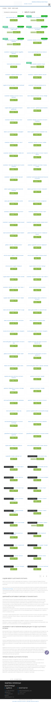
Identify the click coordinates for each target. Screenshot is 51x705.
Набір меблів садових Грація (37, 64)
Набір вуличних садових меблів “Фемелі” (13, 232)
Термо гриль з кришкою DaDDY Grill (37, 456)
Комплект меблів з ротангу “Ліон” (37, 211)
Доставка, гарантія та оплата (19, 701)
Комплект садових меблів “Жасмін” (14, 177)
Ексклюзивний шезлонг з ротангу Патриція (14, 422)
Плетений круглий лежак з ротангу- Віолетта (37, 354)
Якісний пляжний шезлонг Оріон (37, 555)
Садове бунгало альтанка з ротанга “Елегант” (13, 499)
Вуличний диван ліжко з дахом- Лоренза (37, 365)
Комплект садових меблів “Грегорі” (37, 74)
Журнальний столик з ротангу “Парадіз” (13, 566)
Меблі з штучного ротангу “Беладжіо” (13, 131)
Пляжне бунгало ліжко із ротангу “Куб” (14, 488)
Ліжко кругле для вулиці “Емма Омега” (14, 466)
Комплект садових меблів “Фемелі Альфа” (14, 222)
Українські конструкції (8, 588)
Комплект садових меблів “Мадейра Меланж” (13, 52)
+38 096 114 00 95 (28, 3)
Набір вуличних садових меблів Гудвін (37, 17)
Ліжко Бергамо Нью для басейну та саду (13, 310)
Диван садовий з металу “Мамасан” (37, 244)
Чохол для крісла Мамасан (14, 64)
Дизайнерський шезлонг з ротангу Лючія (37, 433)
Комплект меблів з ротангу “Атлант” (37, 498)
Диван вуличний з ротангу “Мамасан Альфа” (37, 233)
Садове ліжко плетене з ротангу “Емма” (13, 298)
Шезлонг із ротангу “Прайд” (37, 388)
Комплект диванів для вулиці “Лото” (13, 211)
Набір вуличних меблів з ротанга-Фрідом (37, 477)
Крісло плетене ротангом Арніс (37, 287)
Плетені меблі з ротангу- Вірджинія (37, 201)
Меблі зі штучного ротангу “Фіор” (37, 488)
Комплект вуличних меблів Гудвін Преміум (14, 40)
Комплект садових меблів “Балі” (13, 74)
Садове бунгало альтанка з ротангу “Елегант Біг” (37, 342)
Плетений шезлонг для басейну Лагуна (37, 466)
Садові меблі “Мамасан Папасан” (13, 445)
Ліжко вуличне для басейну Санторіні (13, 320)
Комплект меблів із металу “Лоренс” (13, 555)
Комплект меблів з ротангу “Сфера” (37, 510)
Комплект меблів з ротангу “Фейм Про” (14, 153)
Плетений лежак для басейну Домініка (14, 400)
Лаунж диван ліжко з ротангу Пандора (37, 331)
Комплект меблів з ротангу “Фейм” (37, 142)
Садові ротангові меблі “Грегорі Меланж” (13, 85)
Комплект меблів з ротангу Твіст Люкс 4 (37, 276)
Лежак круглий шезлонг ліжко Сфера (13, 365)
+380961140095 (22, 692)
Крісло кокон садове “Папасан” (14, 266)
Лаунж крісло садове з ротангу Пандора (13, 331)
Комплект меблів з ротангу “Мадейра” (37, 40)
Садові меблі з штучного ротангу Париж (13, 276)
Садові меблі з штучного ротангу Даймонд (14, 108)
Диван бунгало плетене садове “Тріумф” (37, 545)
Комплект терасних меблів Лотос (37, 85)
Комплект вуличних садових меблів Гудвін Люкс (13, 28)
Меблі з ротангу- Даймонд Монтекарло (37, 107)
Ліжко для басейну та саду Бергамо (37, 310)
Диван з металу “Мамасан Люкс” (13, 244)
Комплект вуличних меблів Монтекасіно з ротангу (37, 177)
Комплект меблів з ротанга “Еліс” (13, 119)
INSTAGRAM (21, 693)
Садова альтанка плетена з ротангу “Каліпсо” (13, 377)
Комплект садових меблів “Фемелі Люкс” (37, 222)
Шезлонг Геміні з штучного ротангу (37, 400)
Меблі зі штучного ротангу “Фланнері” (37, 189)
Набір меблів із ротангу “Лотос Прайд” (37, 95)
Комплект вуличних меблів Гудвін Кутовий (37, 28)
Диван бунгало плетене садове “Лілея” (14, 353)
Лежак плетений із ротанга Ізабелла (37, 421)
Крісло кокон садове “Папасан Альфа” (14, 255)
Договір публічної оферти (33, 701)
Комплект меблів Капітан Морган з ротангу (14, 534)
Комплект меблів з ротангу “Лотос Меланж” (14, 96)
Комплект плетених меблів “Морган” (13, 477)
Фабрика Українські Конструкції (39, 2)
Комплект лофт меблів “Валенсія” (37, 533)
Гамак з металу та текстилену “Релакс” (37, 522)
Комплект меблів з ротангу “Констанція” (13, 522)
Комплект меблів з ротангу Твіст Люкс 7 (13, 287)
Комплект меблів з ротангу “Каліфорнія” (13, 545)
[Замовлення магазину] (13, 12)
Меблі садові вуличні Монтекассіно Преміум (13, 189)
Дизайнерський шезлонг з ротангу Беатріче (13, 434)
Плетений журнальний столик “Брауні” (37, 445)
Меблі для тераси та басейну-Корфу (13, 201)
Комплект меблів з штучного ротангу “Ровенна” (37, 120)
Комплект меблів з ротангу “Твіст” (14, 142)
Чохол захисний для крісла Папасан (37, 52)
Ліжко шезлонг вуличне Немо (37, 320)
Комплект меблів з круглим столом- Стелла (37, 165)
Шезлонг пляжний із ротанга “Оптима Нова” (14, 389)
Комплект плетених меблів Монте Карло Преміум (13, 165)
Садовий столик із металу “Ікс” (14, 456)
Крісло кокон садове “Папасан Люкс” (37, 255)
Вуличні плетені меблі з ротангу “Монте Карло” (37, 153)
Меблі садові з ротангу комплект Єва (37, 131)
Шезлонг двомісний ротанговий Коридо (37, 411)
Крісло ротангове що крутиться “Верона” (37, 566)
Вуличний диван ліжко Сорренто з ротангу (37, 298)
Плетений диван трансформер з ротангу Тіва (13, 342)
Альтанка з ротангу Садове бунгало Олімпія (13, 511)
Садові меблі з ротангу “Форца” (37, 266)
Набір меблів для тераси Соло (13, 17)
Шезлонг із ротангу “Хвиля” (37, 376)
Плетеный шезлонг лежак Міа (13, 411)
